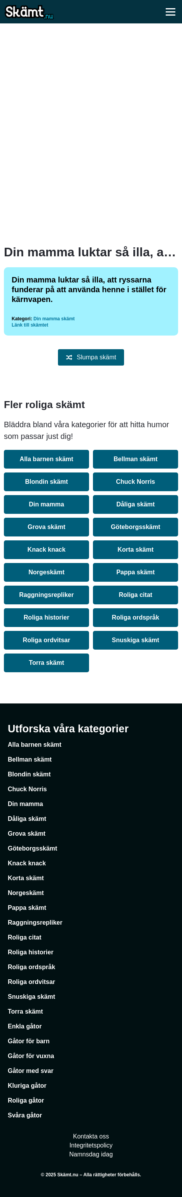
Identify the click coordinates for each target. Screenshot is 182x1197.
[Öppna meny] (170, 12)
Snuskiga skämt (135, 640)
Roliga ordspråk (135, 617)
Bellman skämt (136, 459)
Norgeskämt (46, 572)
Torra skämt (46, 662)
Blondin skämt (46, 481)
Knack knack (47, 549)
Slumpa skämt (91, 357)
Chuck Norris (135, 481)
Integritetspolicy (90, 1145)
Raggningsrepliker (46, 594)
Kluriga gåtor (27, 1085)
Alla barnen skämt (47, 459)
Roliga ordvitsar (46, 640)
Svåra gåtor (25, 1115)
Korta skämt (135, 549)
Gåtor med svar (30, 1070)
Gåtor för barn (29, 1041)
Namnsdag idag (91, 1154)
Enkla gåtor (25, 1026)
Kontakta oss (91, 1136)
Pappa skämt (135, 572)
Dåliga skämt (135, 504)
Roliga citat (135, 594)
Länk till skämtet (30, 325)
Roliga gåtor (26, 1100)
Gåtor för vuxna (31, 1056)
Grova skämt (46, 527)
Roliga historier (46, 617)
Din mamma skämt (54, 318)
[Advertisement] (91, 134)
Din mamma (46, 504)
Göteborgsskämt (135, 527)
